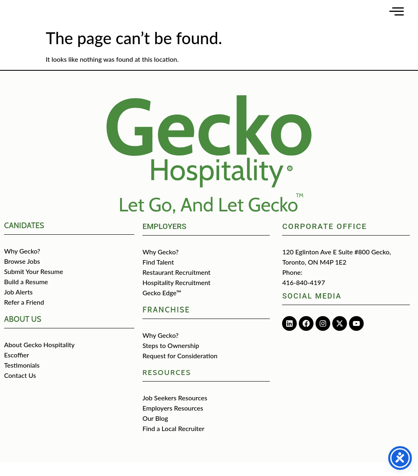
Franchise (166, 323)
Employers (164, 240)
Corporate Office (324, 240)
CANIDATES (24, 239)
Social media (311, 309)
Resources (166, 386)
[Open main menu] (396, 18)
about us (22, 333)
